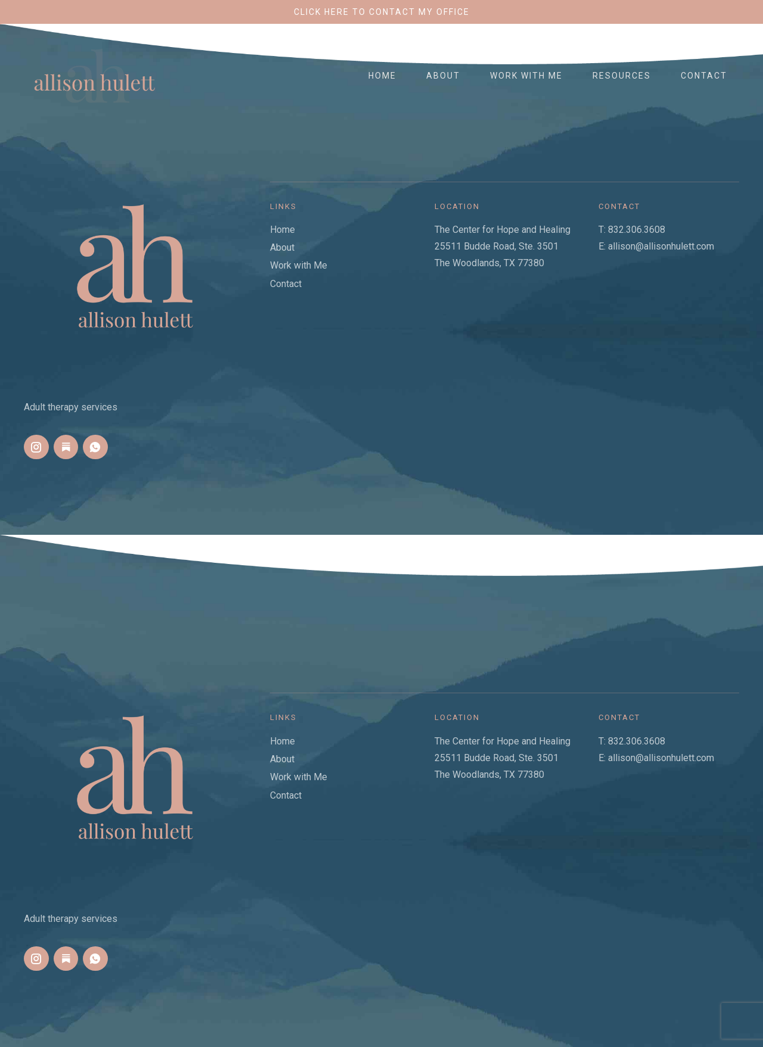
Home (382, 75)
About (443, 75)
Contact (704, 75)
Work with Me (526, 75)
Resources (622, 75)
